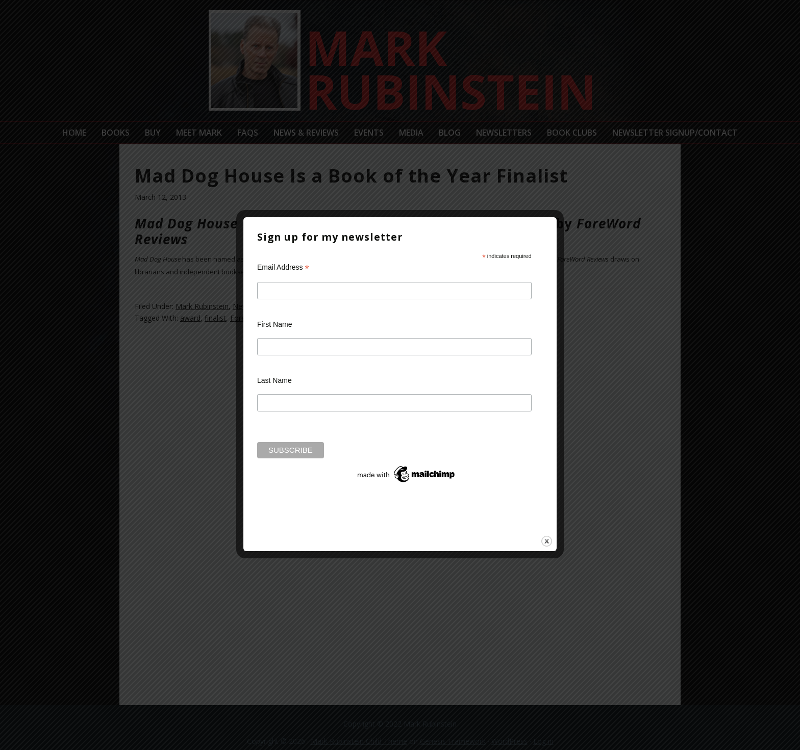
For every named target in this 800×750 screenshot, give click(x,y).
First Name (274, 324)
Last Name (274, 380)
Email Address (283, 267)
